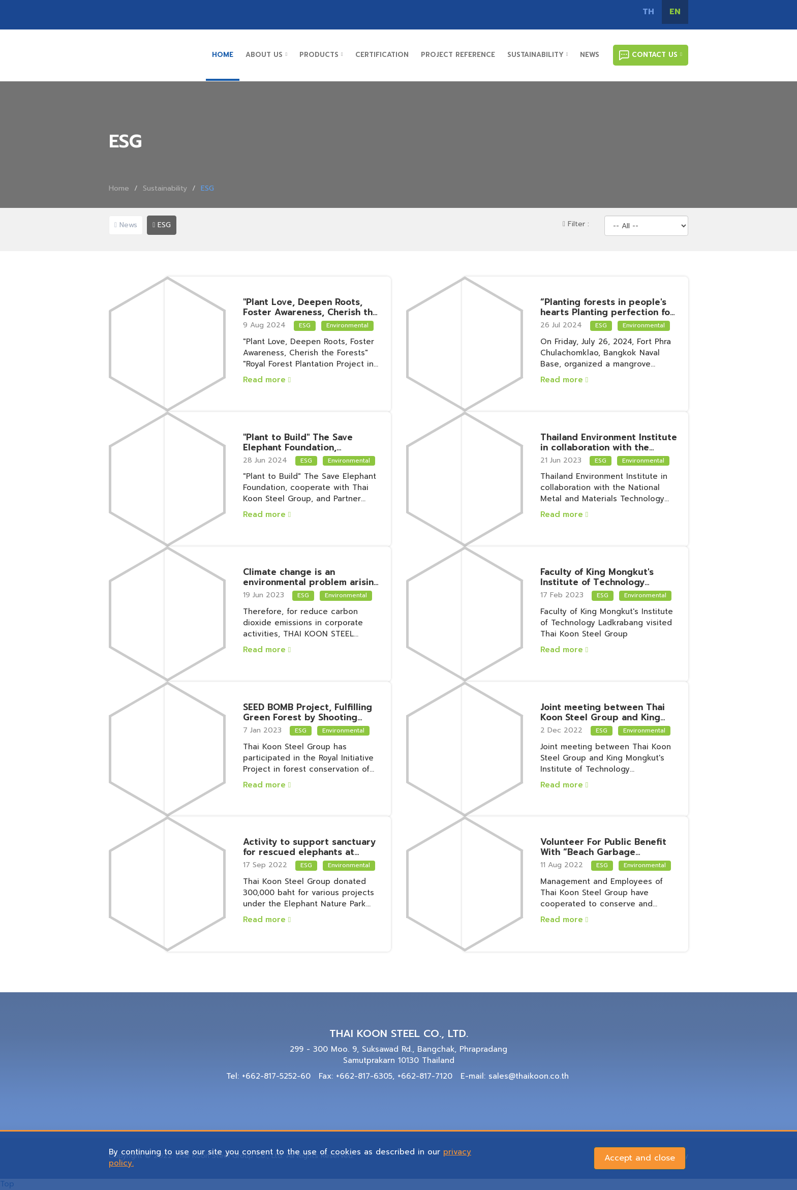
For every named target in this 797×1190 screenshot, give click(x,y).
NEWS (589, 54)
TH (648, 12)
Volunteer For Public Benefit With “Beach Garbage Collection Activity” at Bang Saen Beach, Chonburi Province (609, 847)
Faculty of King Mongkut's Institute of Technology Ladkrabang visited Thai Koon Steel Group (606, 577)
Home (119, 188)
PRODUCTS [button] (321, 54)
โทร (614, 12)
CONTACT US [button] (650, 55)
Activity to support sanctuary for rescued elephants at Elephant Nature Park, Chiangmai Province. (309, 847)
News (125, 225)
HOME (222, 54)
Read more (267, 379)
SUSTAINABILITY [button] (537, 54)
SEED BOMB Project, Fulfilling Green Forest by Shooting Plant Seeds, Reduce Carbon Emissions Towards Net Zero (307, 712)
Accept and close (639, 1158)
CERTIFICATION (382, 54)
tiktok (592, 12)
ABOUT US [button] (266, 54)
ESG (161, 225)
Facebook (500, 12)
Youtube (569, 12)
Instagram (523, 12)
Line (546, 12)
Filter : (576, 224)
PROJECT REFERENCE (458, 54)
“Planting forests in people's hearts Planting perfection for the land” (607, 307)
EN (675, 12)
